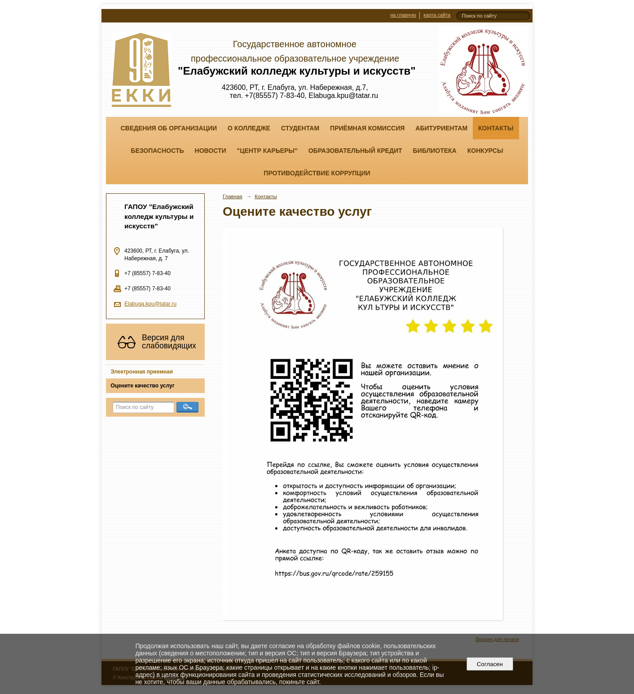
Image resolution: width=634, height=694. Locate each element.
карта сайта (436, 15)
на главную (403, 15)
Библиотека (435, 150)
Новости (210, 150)
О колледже (249, 128)
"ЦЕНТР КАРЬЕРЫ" (267, 150)
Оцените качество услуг (142, 386)
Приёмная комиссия (367, 128)
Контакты (495, 128)
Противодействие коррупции (317, 173)
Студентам (300, 128)
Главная (232, 196)
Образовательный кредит (355, 150)
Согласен (489, 664)
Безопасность (157, 150)
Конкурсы (485, 150)
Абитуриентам (441, 128)
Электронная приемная (141, 372)
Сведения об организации (168, 128)
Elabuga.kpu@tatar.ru (150, 304)
